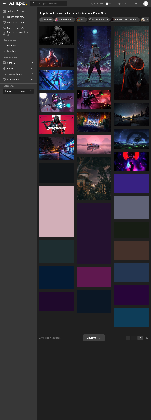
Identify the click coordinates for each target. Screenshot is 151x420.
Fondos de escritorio (15, 22)
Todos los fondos (13, 11)
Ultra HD (9, 62)
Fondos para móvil (14, 16)
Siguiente (94, 337)
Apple (8, 68)
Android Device (12, 74)
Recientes (12, 45)
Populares (12, 51)
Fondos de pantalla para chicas (17, 33)
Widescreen (11, 79)
